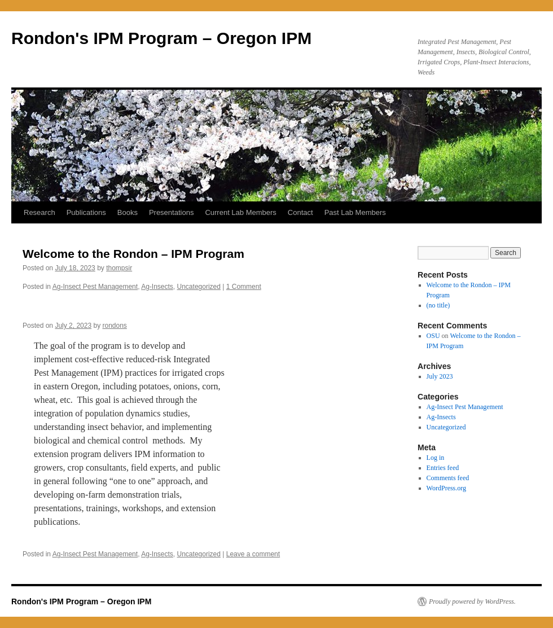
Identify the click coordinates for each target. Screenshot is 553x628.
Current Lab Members (240, 212)
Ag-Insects (157, 287)
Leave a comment (253, 554)
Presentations (171, 212)
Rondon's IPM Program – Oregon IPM (161, 38)
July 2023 (440, 376)
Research (39, 212)
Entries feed (443, 468)
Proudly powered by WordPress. (472, 601)
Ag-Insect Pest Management (95, 287)
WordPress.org (446, 488)
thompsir (119, 268)
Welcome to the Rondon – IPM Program (133, 253)
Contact (300, 212)
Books (127, 212)
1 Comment (243, 287)
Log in (436, 458)
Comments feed (448, 478)
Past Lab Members (355, 212)
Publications (86, 212)
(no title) (438, 305)
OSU (433, 336)
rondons (114, 326)
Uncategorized (199, 287)
